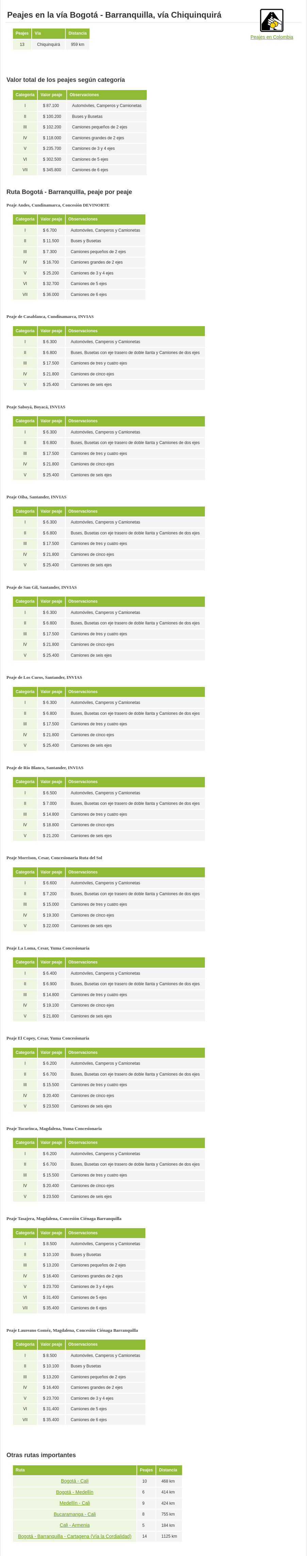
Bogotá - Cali (74, 1481)
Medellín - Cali (75, 1503)
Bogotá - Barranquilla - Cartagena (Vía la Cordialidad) (74, 1536)
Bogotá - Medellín (75, 1492)
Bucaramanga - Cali (75, 1514)
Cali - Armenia (75, 1525)
